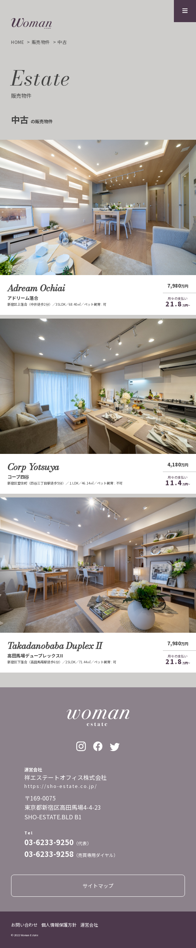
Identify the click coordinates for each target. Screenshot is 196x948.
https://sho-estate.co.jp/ (60, 786)
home (17, 42)
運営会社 (89, 924)
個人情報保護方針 (59, 924)
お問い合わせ (24, 924)
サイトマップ (98, 885)
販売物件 (41, 42)
